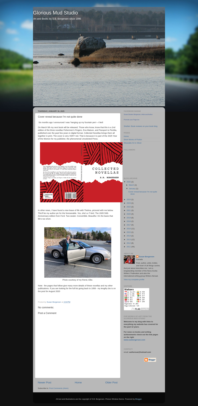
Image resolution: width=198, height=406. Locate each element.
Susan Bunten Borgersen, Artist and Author (138, 114)
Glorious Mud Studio (55, 13)
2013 (129, 239)
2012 (129, 243)
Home (78, 382)
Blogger (138, 399)
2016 (129, 229)
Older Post (111, 382)
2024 (129, 199)
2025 (129, 182)
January (132, 189)
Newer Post (44, 382)
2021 (129, 210)
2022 (129, 207)
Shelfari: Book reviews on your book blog (140, 126)
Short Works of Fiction (133, 140)
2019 (129, 218)
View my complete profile (134, 279)
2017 (129, 225)
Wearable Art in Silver (133, 143)
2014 (129, 236)
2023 (129, 203)
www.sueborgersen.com (134, 340)
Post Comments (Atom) (58, 388)
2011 (129, 247)
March (131, 185)
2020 (129, 214)
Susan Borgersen (146, 257)
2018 (129, 221)
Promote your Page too (131, 119)
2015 (129, 232)
